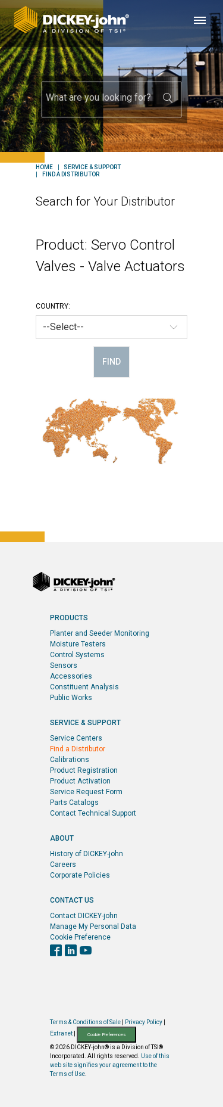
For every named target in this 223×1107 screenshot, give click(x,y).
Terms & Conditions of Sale (85, 1022)
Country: (53, 306)
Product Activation (80, 781)
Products (69, 618)
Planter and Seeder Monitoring (99, 633)
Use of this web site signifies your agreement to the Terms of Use (109, 1065)
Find (111, 361)
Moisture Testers (78, 644)
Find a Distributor (70, 175)
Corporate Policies (80, 875)
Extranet (61, 1034)
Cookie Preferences (106, 1034)
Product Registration (84, 770)
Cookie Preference (80, 937)
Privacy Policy (143, 1022)
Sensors (63, 665)
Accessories (71, 676)
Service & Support (92, 167)
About (62, 838)
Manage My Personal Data (93, 926)
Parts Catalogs (74, 802)
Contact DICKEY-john (84, 916)
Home (44, 167)
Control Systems (77, 655)
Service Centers (76, 738)
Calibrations (69, 759)
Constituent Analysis (84, 687)
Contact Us (72, 900)
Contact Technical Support (93, 813)
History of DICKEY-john (86, 854)
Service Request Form (86, 792)
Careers (63, 864)
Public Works (71, 698)
